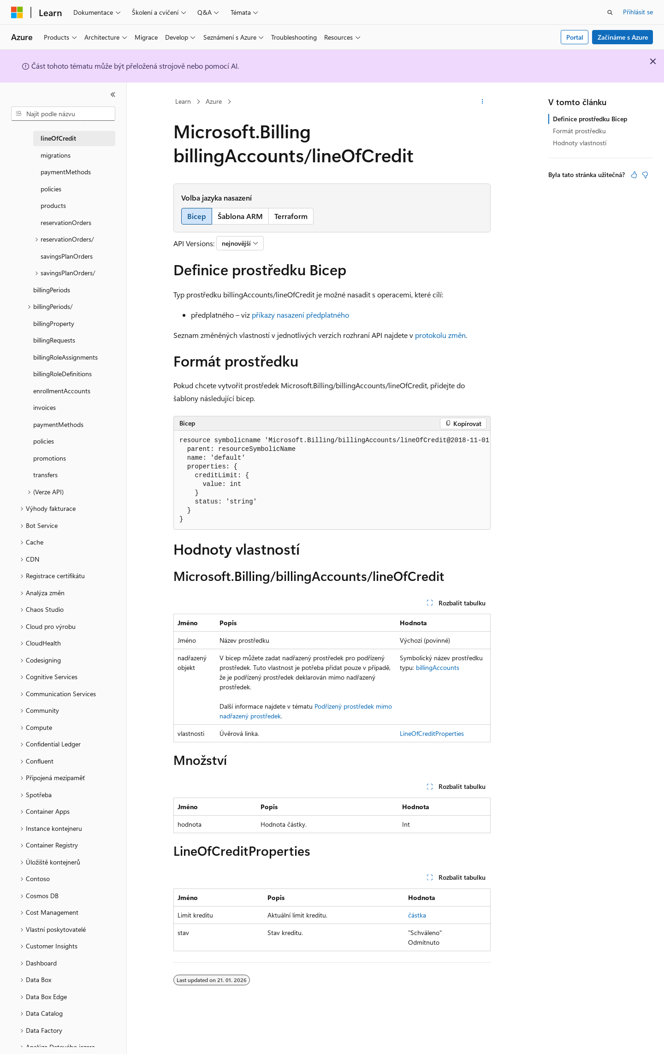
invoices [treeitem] (44, 407)
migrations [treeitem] (56, 155)
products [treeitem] (53, 205)
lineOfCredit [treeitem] (58, 138)
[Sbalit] (113, 94)
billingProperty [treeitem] (53, 323)
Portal (574, 37)
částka (417, 915)
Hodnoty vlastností (579, 142)
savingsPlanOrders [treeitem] (67, 256)
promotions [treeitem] (49, 458)
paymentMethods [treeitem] (66, 171)
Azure (214, 101)
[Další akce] (482, 102)
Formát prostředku (579, 130)
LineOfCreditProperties (432, 733)
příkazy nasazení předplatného (300, 315)
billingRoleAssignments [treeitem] (65, 357)
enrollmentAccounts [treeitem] (61, 390)
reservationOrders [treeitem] (66, 222)
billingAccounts (437, 667)
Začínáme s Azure (623, 37)
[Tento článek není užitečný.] (645, 174)
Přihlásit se (638, 11)
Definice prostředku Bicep (590, 118)
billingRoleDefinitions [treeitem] (62, 373)
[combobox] (63, 114)
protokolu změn (440, 335)
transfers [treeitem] (45, 474)
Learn (183, 101)
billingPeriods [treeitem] (51, 289)
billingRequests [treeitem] (54, 340)
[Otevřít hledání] (610, 12)
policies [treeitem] (51, 188)
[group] (332, 480)
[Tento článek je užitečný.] (634, 174)
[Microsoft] (17, 12)
